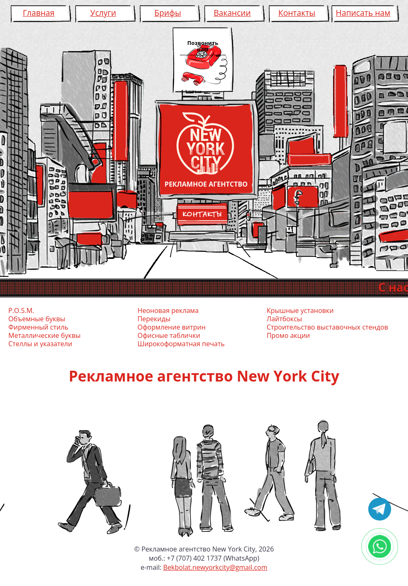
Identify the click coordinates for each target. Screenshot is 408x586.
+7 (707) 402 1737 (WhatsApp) (213, 558)
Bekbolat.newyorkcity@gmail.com (215, 567)
